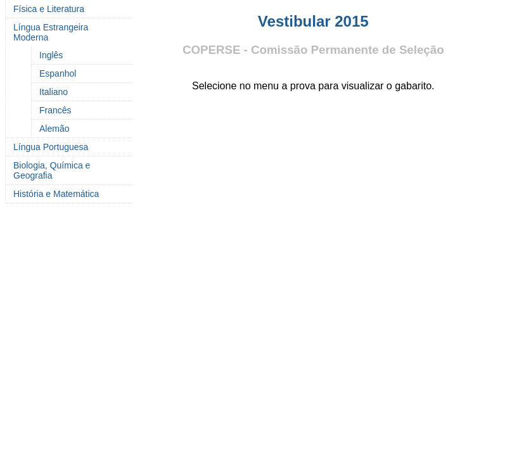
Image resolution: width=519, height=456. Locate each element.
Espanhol (57, 73)
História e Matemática (56, 194)
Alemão (54, 129)
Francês (55, 110)
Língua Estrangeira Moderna (50, 32)
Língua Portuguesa (50, 147)
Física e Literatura (48, 9)
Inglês (51, 55)
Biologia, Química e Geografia (51, 170)
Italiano (53, 92)
